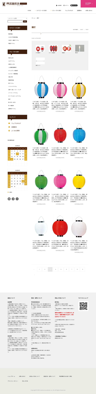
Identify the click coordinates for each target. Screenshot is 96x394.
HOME (29, 10)
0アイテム (74, 5)
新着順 (87, 29)
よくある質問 (14, 131)
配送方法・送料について (49, 376)
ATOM (26, 381)
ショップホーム (11, 376)
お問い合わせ (89, 10)
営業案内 (79, 10)
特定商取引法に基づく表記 (65, 376)
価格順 (81, 29)
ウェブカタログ (69, 10)
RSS (23, 381)
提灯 (38, 18)
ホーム (33, 18)
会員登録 (58, 5)
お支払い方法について (34, 376)
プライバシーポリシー (13, 381)
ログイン (66, 5)
